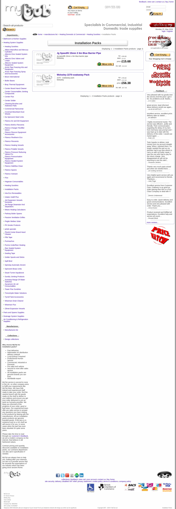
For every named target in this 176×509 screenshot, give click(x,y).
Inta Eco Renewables (13, 193)
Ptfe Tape (8, 237)
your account (92, 479)
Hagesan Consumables (14, 182)
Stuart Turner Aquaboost (14, 273)
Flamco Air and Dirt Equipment (17, 121)
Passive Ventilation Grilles (15, 217)
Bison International (12, 77)
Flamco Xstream (11, 174)
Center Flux (9, 97)
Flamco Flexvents (12, 141)
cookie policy (98, 481)
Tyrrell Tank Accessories (14, 297)
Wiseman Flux (10, 305)
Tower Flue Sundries (13, 289)
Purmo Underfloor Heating (15, 245)
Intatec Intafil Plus (12, 197)
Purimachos (9, 241)
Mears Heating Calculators (15, 210)
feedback (142, 2)
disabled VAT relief (69, 481)
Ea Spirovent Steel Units (14, 117)
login (164, 31)
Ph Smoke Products (12, 225)
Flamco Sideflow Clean (14, 166)
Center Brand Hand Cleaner (16, 88)
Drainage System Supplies (14, 316)
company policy (125, 481)
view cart (151, 2)
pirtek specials (10, 229)
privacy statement (85, 481)
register (170, 31)
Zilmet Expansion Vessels (15, 309)
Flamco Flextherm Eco (13, 137)
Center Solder (10, 101)
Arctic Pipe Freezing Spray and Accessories (15, 73)
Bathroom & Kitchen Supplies (15, 39)
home (171, 2)
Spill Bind (8, 261)
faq (166, 2)
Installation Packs (12, 189)
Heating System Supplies (13, 43)
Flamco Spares (11, 170)
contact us (160, 2)
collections (65, 479)
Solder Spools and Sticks (14, 257)
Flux (6, 178)
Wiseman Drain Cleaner (14, 301)
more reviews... (153, 222)
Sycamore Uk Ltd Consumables (11, 285)
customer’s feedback (20, 436)
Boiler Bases (10, 81)
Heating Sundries (11, 47)
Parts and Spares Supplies (14, 312)
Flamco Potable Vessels (14, 149)
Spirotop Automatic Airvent (15, 265)
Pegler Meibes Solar (13, 221)
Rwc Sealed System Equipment (13, 249)
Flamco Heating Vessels (14, 145)
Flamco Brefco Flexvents (14, 125)
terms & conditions (111, 481)
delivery (58, 481)
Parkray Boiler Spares (13, 214)
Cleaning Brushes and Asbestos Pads (13, 105)
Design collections (12, 339)
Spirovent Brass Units (13, 269)
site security (49, 481)
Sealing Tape (10, 253)
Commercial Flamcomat (14, 109)
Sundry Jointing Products (14, 277)
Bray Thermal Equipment (14, 85)
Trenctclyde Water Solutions (16, 293)
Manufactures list (11, 330)
